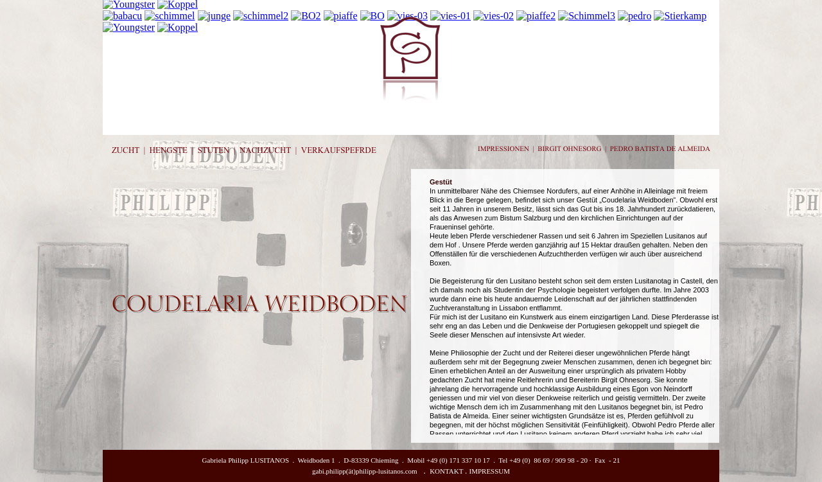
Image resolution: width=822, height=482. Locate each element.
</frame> (574, 305)
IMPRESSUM (490, 471)
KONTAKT (446, 471)
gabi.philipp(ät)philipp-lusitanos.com (364, 471)
